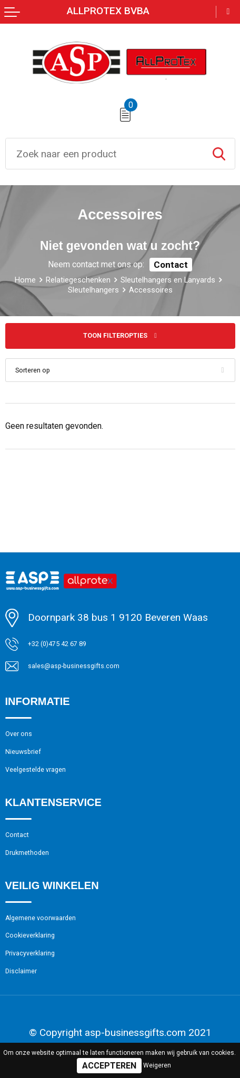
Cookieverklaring (40, 976)
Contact (170, 265)
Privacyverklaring (41, 999)
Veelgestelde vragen (49, 789)
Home (68, 279)
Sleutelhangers (180, 289)
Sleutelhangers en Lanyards (77, 289)
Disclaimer (28, 1023)
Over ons (24, 744)
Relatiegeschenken (133, 279)
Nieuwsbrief (31, 766)
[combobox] (104, 153)
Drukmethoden (37, 883)
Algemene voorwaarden (56, 953)
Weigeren (157, 1065)
